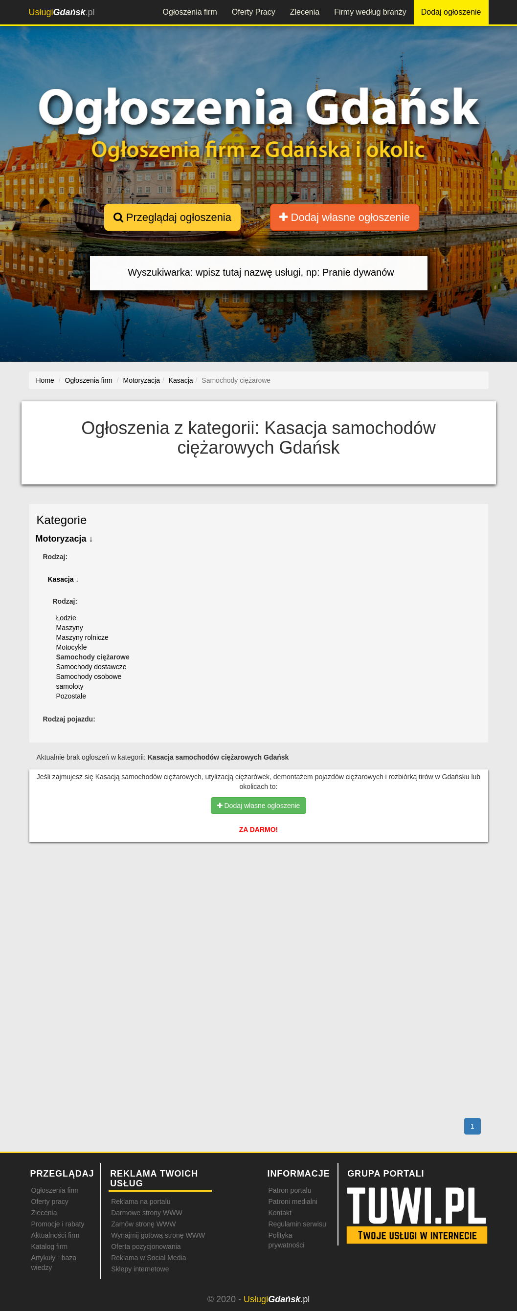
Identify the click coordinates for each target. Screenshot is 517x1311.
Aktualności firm (55, 1235)
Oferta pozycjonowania (145, 1246)
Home (45, 380)
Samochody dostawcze (91, 667)
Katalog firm (49, 1246)
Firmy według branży (370, 12)
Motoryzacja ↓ (64, 539)
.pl (62, 12)
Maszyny (69, 628)
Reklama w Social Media (148, 1258)
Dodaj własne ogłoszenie (344, 217)
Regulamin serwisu (297, 1224)
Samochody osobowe (89, 676)
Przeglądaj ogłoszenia (172, 217)
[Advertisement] (259, 892)
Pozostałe (71, 696)
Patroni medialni (292, 1201)
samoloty (70, 686)
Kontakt (279, 1213)
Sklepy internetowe (140, 1269)
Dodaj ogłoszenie (451, 12)
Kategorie (62, 519)
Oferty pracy (49, 1201)
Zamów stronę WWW (143, 1224)
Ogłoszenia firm (190, 12)
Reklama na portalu (140, 1201)
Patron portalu (289, 1190)
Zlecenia (304, 12)
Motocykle (71, 647)
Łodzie (66, 618)
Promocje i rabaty (58, 1224)
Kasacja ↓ (63, 579)
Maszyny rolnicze (82, 637)
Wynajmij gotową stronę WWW (158, 1235)
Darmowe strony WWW (146, 1213)
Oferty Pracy (253, 12)
